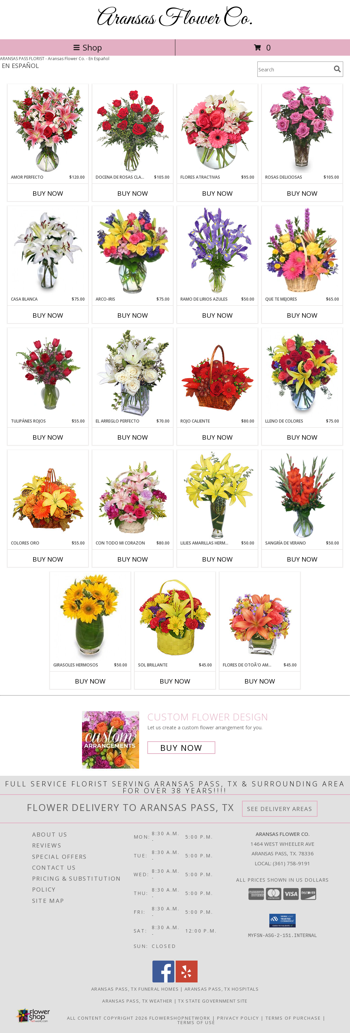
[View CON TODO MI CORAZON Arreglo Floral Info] (133, 495)
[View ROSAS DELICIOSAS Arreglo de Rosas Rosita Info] (302, 129)
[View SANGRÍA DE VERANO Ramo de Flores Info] (302, 495)
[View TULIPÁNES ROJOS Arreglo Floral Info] (48, 373)
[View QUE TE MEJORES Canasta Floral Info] (302, 251)
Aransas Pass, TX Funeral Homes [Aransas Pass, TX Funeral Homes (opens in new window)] (135, 989)
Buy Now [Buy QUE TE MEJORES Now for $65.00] (302, 315)
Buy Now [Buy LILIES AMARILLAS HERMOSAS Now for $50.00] (217, 559)
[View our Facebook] (163, 980)
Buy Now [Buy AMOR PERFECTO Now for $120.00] (47, 193)
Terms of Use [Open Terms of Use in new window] (196, 1022)
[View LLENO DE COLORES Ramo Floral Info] (302, 373)
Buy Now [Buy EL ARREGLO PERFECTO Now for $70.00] (132, 437)
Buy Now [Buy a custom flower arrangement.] (181, 747)
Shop (87, 47)
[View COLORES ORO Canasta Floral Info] (48, 495)
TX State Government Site (212, 1001)
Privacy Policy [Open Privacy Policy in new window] (238, 1018)
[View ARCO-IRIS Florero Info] (133, 251)
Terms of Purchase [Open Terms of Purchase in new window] (293, 1018)
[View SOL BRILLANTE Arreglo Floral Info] (175, 617)
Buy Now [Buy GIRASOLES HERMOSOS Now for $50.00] (90, 681)
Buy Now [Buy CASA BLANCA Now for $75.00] (47, 315)
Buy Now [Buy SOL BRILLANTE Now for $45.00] (175, 681)
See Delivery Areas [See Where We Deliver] (279, 809)
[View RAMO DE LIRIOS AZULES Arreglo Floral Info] (217, 251)
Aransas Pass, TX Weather (137, 1001)
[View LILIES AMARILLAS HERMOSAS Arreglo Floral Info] (217, 495)
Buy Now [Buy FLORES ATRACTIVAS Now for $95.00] (217, 193)
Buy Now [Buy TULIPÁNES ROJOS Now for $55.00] (47, 437)
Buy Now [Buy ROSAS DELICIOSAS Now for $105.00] (302, 193)
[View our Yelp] (187, 980)
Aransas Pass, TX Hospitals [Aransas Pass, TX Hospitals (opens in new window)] (222, 989)
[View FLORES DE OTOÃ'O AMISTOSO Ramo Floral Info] (260, 617)
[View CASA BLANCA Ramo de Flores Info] (48, 251)
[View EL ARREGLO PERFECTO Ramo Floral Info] (133, 373)
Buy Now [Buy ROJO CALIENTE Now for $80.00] (217, 437)
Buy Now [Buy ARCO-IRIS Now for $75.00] (132, 315)
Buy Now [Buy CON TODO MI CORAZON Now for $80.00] (132, 559)
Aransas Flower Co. (175, 19)
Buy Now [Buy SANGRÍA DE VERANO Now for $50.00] (302, 559)
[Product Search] (294, 69)
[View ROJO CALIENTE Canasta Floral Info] (217, 373)
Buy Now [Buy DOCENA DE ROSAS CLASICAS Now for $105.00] (132, 193)
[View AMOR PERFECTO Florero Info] (48, 129)
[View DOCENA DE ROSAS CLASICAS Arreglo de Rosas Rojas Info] (133, 129)
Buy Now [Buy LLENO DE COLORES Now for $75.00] (302, 437)
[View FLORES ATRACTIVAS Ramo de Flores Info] (217, 129)
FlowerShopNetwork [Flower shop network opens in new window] (180, 1018)
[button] (282, 920)
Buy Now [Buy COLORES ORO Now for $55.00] (47, 559)
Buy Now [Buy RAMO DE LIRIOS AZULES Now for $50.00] (217, 315)
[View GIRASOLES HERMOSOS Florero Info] (90, 617)
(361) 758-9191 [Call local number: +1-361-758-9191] (291, 863)
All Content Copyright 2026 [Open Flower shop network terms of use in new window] (107, 1018)
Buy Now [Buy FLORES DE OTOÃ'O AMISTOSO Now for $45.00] (259, 681)
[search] (337, 69)
